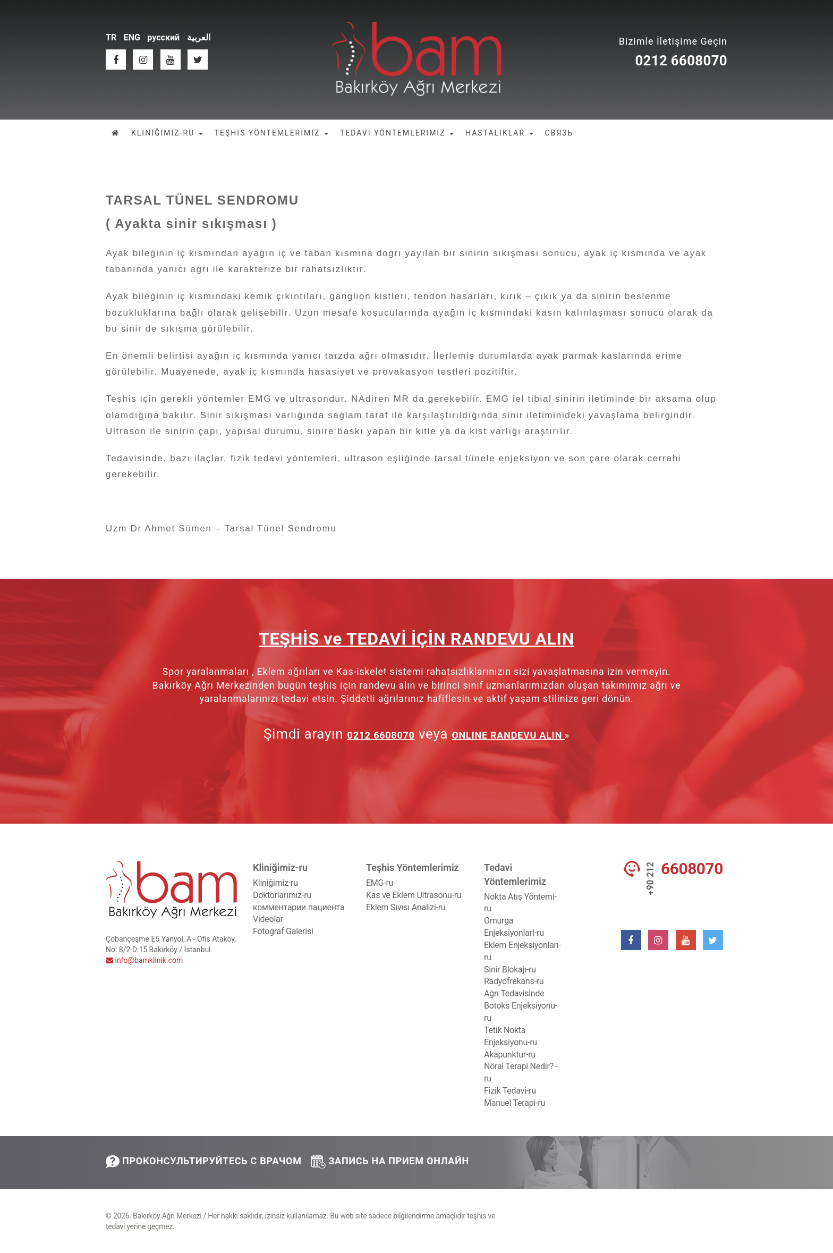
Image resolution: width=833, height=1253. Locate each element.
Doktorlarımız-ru (282, 895)
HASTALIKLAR (499, 133)
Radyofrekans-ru (513, 981)
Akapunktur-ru (510, 1054)
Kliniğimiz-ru (275, 883)
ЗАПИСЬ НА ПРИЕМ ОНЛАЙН (390, 1161)
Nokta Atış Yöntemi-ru (520, 903)
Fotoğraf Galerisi (283, 931)
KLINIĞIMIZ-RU (167, 133)
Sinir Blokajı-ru (510, 969)
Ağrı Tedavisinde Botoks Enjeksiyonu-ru (520, 1005)
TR (111, 37)
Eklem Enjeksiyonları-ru (522, 951)
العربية (198, 37)
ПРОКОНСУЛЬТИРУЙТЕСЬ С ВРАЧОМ (204, 1161)
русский (163, 37)
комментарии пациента (298, 907)
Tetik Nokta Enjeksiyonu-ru (510, 1036)
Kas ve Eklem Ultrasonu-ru (413, 895)
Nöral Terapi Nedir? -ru (521, 1072)
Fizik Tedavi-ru (510, 1091)
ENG (132, 37)
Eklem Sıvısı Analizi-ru (405, 907)
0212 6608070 (681, 61)
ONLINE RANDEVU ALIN (508, 735)
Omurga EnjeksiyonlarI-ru (514, 927)
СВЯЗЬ (559, 133)
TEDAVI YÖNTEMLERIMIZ (397, 133)
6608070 (692, 869)
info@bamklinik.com (144, 960)
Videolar (268, 919)
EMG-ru (379, 883)
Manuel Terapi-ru (514, 1103)
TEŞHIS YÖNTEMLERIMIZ (271, 133)
